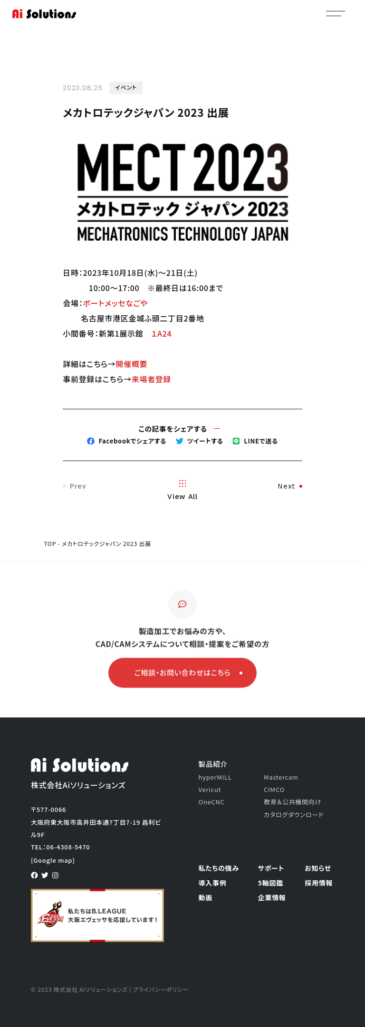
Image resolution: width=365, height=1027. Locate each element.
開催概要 (131, 363)
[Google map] (53, 860)
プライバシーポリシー (161, 989)
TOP (50, 543)
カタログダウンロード (294, 814)
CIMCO (274, 789)
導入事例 (213, 882)
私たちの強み (219, 868)
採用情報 (319, 882)
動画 (205, 897)
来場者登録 (152, 379)
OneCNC (212, 801)
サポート (271, 868)
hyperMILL (215, 777)
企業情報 (272, 897)
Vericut (210, 789)
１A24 (161, 333)
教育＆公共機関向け (292, 801)
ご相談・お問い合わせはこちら (188, 675)
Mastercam (281, 777)
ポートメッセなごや (115, 303)
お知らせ (318, 868)
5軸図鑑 (270, 882)
